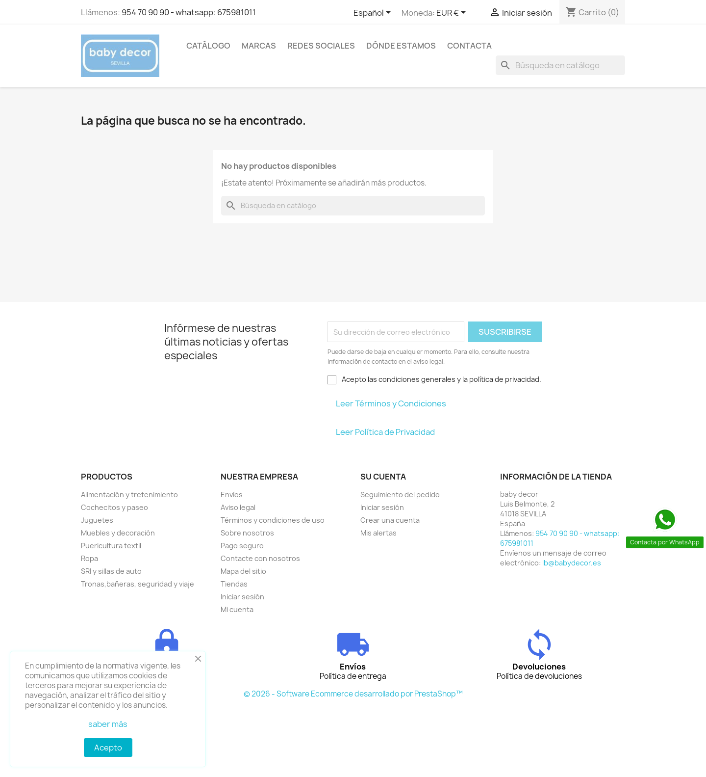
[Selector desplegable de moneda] (452, 13)
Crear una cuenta (390, 520)
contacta (469, 45)
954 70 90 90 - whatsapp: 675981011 (189, 12)
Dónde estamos (401, 45)
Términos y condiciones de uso (273, 520)
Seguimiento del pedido (400, 494)
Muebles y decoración (118, 532)
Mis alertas (378, 532)
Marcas (259, 45)
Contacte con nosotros (260, 558)
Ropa (89, 558)
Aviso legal (238, 507)
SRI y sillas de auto (111, 571)
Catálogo (208, 45)
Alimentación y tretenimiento (129, 494)
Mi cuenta (237, 609)
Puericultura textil (111, 545)
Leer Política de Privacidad (385, 432)
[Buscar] (560, 65)
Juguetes (97, 520)
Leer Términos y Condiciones (391, 403)
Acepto (108, 747)
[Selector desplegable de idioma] (373, 13)
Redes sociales (321, 45)
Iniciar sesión (242, 596)
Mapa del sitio (243, 571)
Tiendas (234, 584)
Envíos (232, 494)
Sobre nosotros (247, 532)
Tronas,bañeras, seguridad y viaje (137, 584)
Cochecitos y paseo (114, 507)
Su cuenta (383, 476)
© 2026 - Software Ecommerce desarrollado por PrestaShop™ (353, 694)
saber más (107, 724)
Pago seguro (242, 545)
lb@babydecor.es (571, 562)
